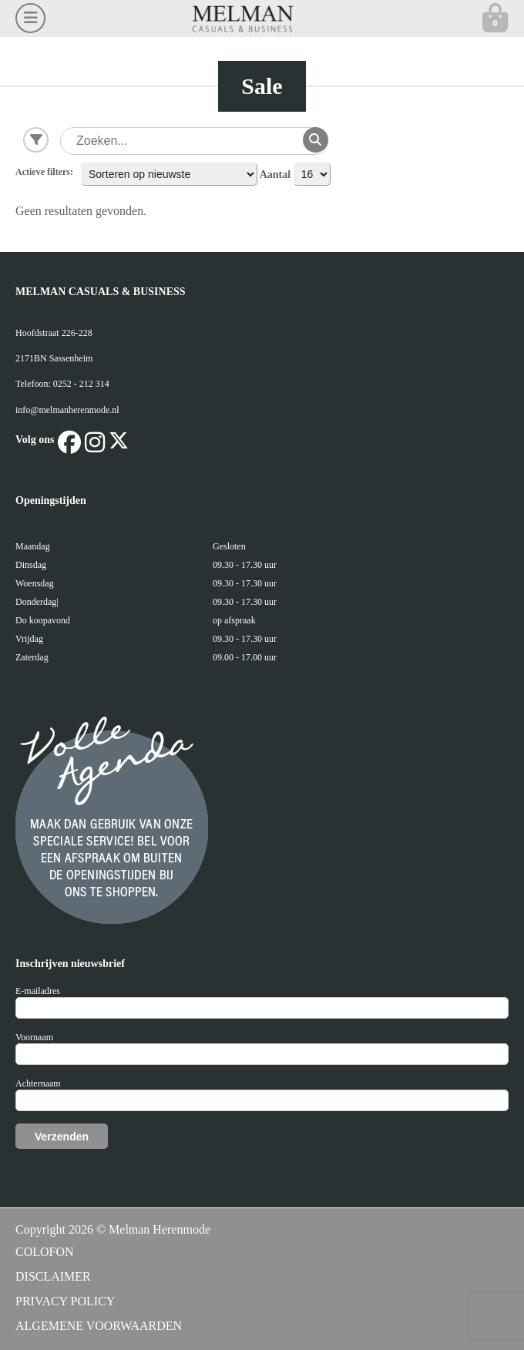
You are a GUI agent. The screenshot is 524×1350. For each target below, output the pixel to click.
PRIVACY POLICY (65, 1301)
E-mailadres (37, 991)
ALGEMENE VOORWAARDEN (98, 1325)
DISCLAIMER (53, 1276)
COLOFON (44, 1251)
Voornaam (34, 1037)
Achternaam (38, 1083)
